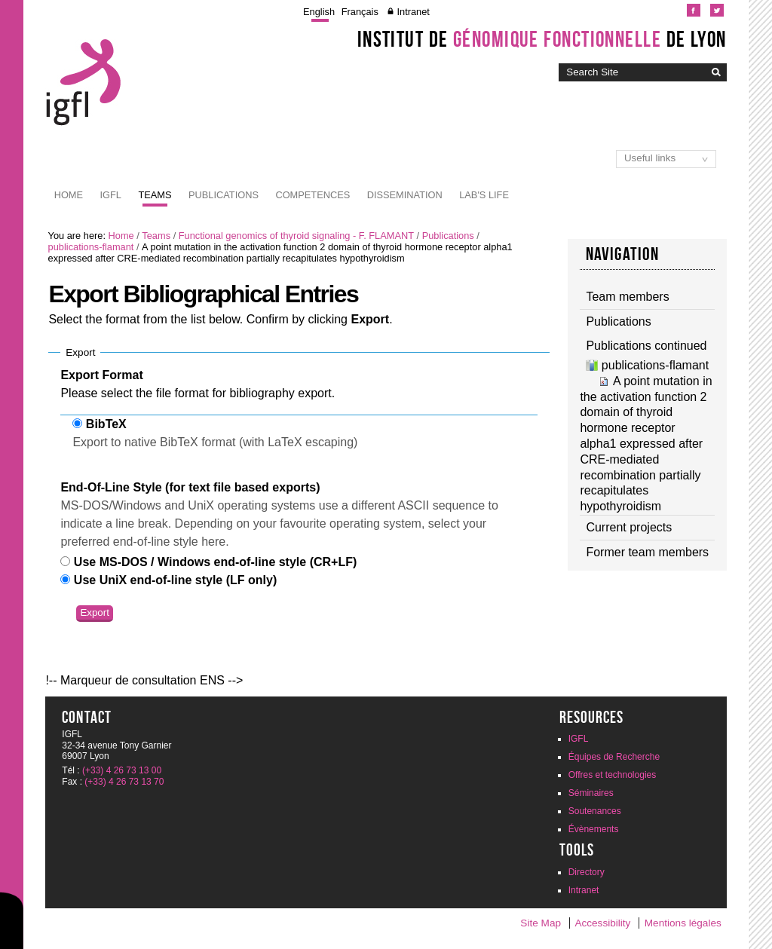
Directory (586, 872)
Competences (312, 195)
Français (360, 11)
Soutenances (594, 811)
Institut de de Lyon (542, 39)
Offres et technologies (612, 775)
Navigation (623, 254)
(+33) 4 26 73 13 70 (124, 781)
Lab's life (484, 195)
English (319, 11)
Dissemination (405, 195)
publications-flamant (91, 247)
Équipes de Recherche (614, 757)
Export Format (101, 375)
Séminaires (591, 793)
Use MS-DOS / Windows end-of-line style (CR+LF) (215, 562)
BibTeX (106, 424)
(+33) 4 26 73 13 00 (121, 770)
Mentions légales (683, 923)
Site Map (540, 923)
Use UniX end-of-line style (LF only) (175, 580)
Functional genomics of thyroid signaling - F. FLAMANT (296, 235)
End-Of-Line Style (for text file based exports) (190, 487)
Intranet (413, 11)
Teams (154, 195)
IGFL (110, 195)
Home (68, 195)
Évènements (593, 829)
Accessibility (602, 923)
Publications (223, 195)
